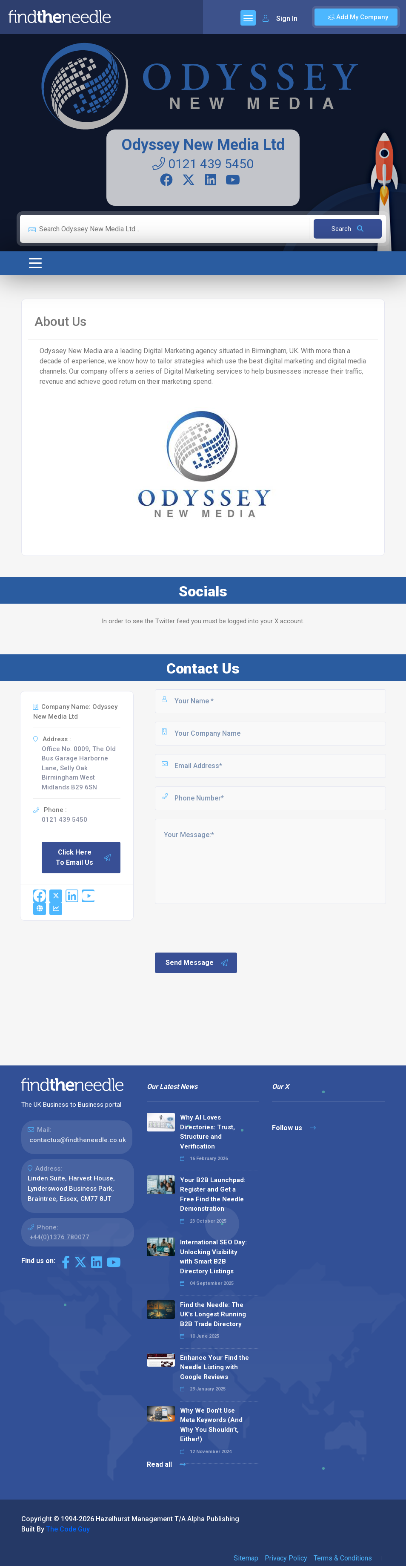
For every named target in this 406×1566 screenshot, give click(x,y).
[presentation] (218, 927)
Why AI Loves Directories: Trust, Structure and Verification (207, 1132)
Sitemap (246, 1558)
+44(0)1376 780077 (59, 1237)
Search (347, 229)
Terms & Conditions (343, 1558)
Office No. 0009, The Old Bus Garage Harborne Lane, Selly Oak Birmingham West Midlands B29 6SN (79, 768)
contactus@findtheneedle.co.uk (77, 1140)
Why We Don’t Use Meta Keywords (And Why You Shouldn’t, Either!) (211, 1425)
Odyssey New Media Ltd (203, 145)
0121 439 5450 (203, 163)
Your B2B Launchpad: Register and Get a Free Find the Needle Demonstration (213, 1194)
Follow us (294, 1128)
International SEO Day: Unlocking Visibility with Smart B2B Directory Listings (213, 1256)
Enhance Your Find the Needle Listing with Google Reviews (214, 1367)
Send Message (197, 963)
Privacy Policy (286, 1558)
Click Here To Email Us (83, 857)
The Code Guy (68, 1529)
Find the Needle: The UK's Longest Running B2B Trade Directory (213, 1314)
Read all (166, 1464)
